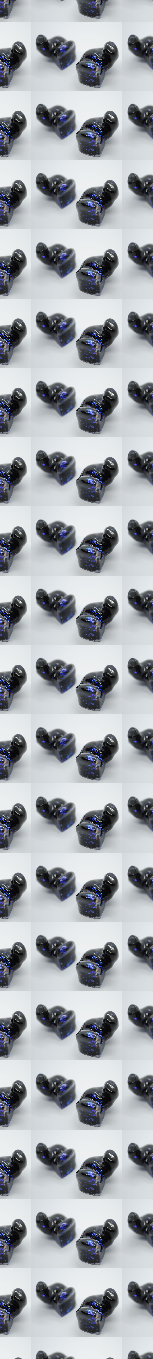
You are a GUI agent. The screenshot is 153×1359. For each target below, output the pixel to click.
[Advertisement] (52, 80)
